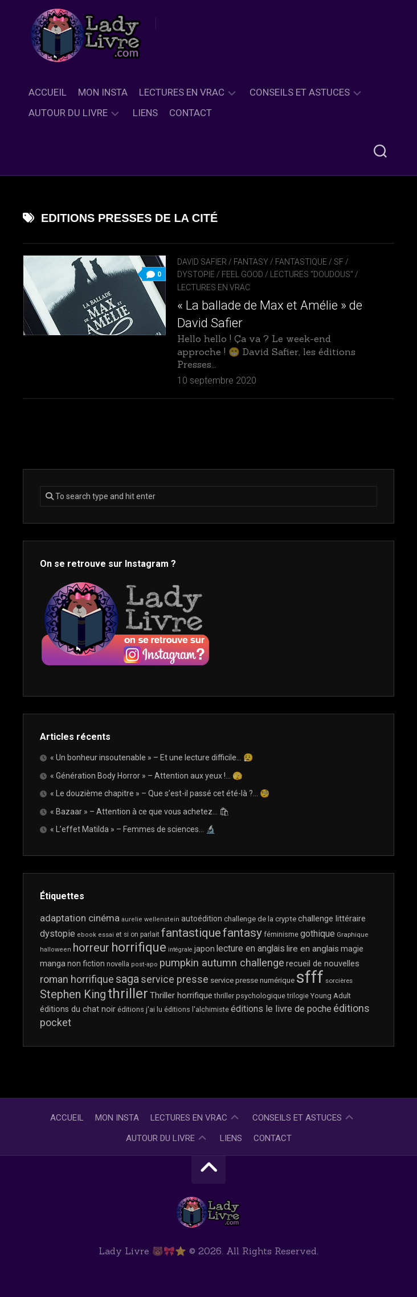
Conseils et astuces (300, 92)
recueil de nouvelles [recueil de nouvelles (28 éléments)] (322, 963)
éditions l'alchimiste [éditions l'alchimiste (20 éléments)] (196, 1009)
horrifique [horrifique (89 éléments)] (138, 947)
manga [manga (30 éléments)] (53, 963)
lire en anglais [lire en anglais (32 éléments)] (313, 949)
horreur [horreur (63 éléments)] (91, 947)
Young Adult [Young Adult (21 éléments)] (330, 995)
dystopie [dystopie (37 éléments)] (57, 933)
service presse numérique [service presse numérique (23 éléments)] (252, 980)
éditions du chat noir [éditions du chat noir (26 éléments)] (78, 1009)
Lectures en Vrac (181, 92)
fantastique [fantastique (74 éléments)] (191, 933)
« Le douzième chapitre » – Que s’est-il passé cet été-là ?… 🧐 (159, 793)
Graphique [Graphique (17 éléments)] (352, 934)
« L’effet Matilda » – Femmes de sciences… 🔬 (132, 829)
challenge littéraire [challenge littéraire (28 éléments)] (332, 918)
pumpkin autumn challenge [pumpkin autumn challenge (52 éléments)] (222, 963)
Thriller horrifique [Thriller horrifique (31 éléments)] (181, 995)
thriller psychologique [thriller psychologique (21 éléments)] (249, 995)
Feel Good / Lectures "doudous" (287, 274)
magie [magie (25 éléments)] (352, 948)
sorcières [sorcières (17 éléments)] (339, 981)
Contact (190, 112)
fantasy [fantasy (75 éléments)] (242, 933)
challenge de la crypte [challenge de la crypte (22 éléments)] (260, 919)
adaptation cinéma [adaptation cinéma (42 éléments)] (80, 918)
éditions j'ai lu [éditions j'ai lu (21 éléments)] (139, 1009)
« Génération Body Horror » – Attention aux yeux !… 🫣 (146, 775)
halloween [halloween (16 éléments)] (55, 949)
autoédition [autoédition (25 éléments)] (201, 918)
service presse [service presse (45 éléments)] (174, 979)
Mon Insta (103, 92)
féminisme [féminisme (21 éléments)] (281, 934)
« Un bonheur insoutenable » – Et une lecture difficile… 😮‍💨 (151, 757)
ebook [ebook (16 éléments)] (86, 934)
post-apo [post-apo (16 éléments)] (144, 964)
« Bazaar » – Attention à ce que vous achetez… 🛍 (140, 811)
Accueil (47, 92)
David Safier (202, 261)
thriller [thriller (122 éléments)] (128, 994)
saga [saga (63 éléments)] (127, 979)
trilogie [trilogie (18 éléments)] (298, 996)
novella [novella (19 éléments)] (118, 964)
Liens (145, 112)
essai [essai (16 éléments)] (106, 934)
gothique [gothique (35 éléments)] (317, 933)
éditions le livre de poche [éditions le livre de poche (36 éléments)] (281, 1008)
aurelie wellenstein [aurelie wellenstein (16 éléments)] (150, 919)
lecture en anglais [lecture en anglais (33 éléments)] (250, 948)
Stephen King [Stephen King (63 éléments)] (73, 994)
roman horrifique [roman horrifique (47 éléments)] (77, 979)
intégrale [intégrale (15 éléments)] (180, 949)
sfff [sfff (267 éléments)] (310, 977)
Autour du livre (68, 112)
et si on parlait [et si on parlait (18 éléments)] (138, 934)
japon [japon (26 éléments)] (204, 948)
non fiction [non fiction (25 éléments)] (86, 963)
